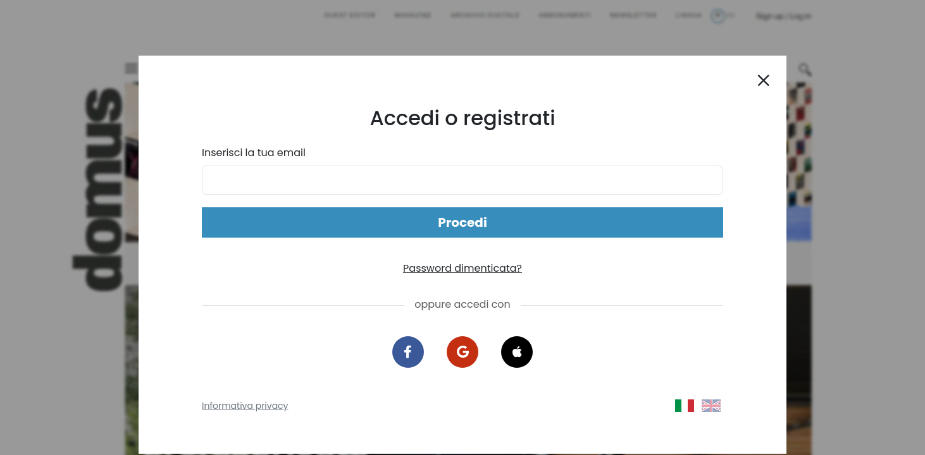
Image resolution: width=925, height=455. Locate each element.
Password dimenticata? (462, 268)
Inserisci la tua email (254, 152)
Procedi (462, 222)
